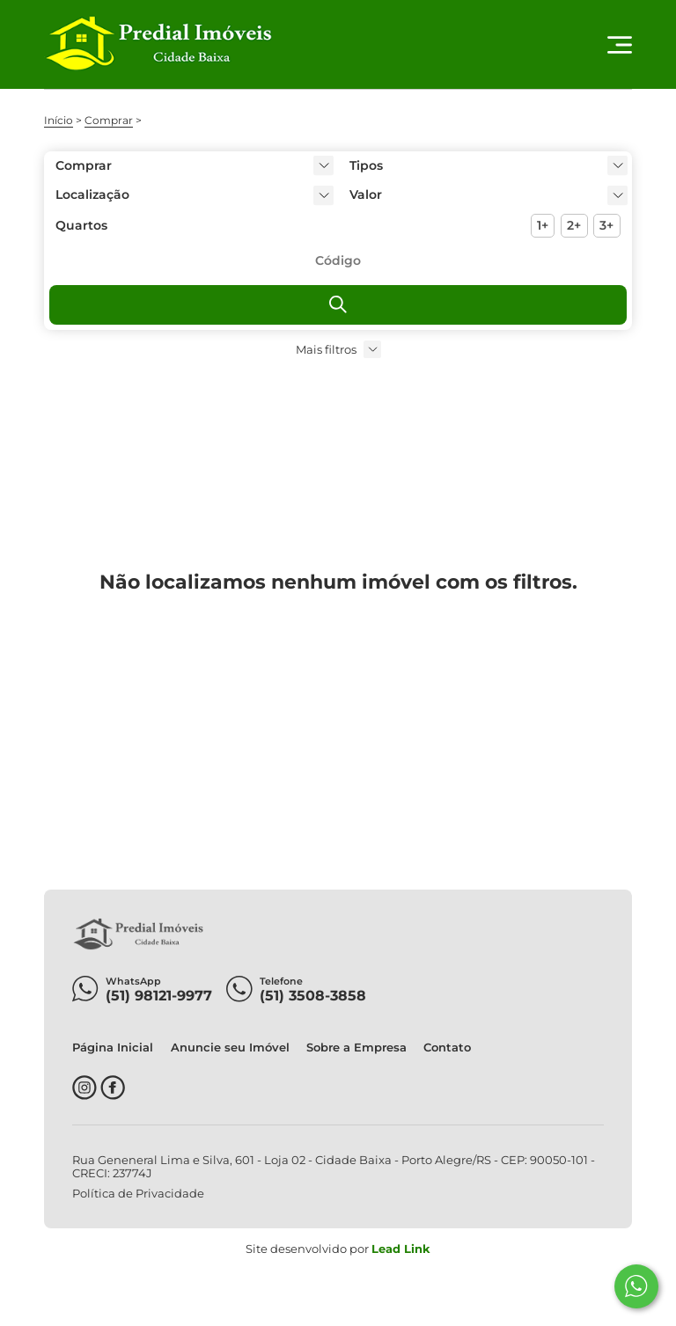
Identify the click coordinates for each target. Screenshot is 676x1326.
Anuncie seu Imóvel (230, 1047)
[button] (485, 194)
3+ (606, 225)
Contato (447, 1047)
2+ (574, 225)
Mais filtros (326, 349)
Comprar (108, 120)
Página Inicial (112, 1047)
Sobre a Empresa (356, 1047)
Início (58, 120)
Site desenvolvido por (338, 1249)
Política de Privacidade (138, 1193)
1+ (542, 225)
